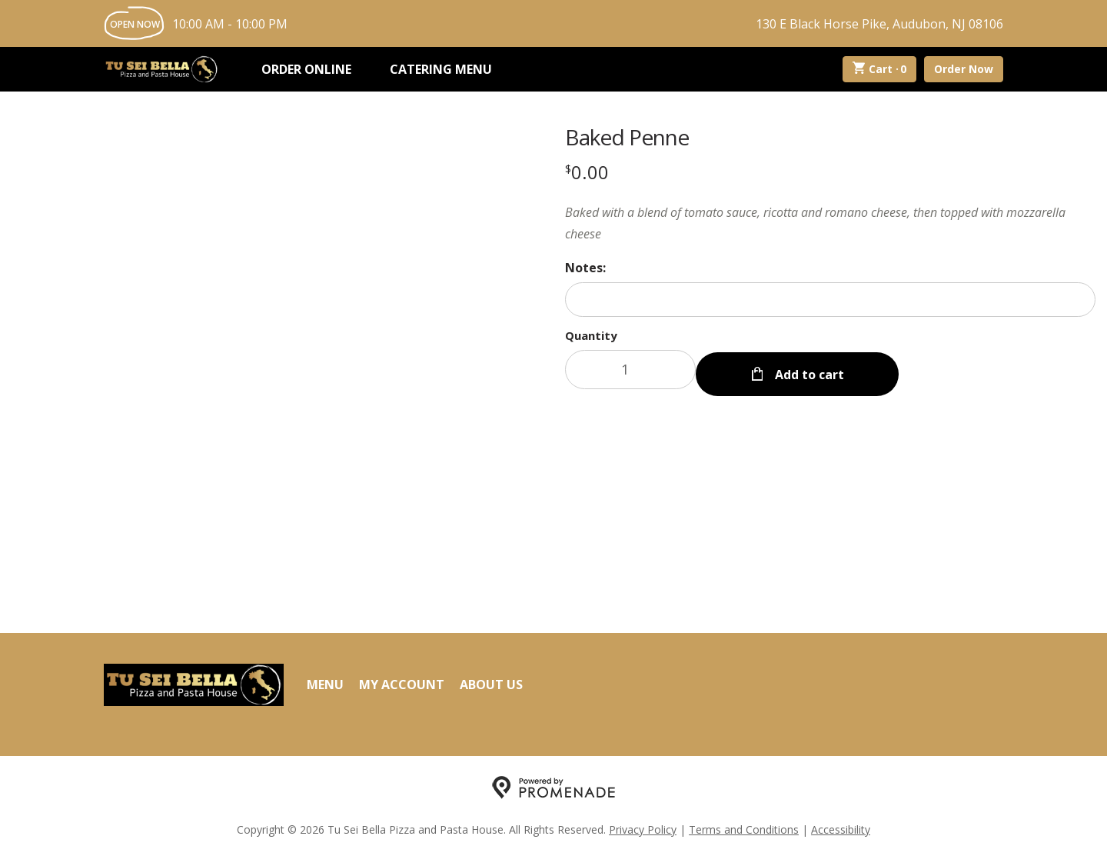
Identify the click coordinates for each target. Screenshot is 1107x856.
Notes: (585, 267)
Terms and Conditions (744, 829)
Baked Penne (627, 137)
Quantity (591, 335)
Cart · (880, 69)
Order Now (963, 69)
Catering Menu (441, 69)
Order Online (306, 69)
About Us (491, 684)
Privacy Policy (642, 829)
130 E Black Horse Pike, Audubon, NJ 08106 (879, 23)
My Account (401, 684)
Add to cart (808, 369)
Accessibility (840, 829)
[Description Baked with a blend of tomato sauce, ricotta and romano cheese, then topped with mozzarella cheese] (830, 223)
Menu (325, 684)
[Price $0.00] (587, 172)
